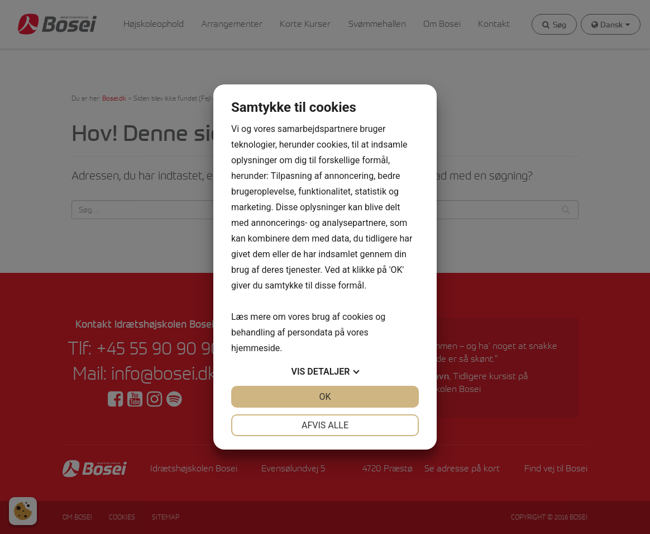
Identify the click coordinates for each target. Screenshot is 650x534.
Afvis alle (325, 425)
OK (325, 396)
